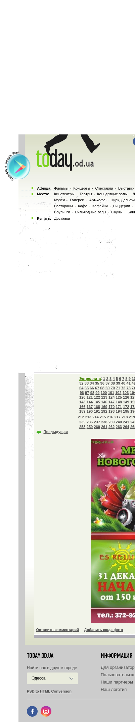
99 (97, 393)
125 (119, 397)
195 (126, 411)
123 (104, 397)
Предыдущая (56, 432)
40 (123, 383)
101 (111, 393)
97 (87, 393)
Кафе (82, 206)
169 (104, 407)
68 (102, 388)
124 (111, 397)
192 (104, 411)
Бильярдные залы (90, 212)
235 (82, 422)
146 (104, 402)
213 (88, 417)
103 (126, 393)
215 (103, 417)
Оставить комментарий (57, 630)
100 (104, 393)
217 (117, 417)
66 (92, 388)
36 (102, 383)
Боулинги (62, 212)
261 (104, 427)
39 (118, 383)
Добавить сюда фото (103, 630)
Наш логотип (114, 689)
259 (90, 427)
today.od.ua (40, 655)
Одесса (38, 678)
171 (119, 407)
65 (87, 388)
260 (97, 427)
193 (111, 411)
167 (90, 407)
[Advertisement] (67, 67)
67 (97, 388)
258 (82, 427)
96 (82, 393)
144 (90, 402)
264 (126, 427)
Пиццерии (121, 206)
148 (119, 402)
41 (129, 383)
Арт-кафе (97, 200)
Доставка (62, 218)
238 (104, 422)
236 (90, 422)
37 (107, 383)
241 (126, 422)
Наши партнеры (117, 682)
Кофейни (100, 206)
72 (123, 388)
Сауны (117, 212)
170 (111, 407)
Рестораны (63, 206)
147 (111, 402)
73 (129, 388)
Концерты (81, 188)
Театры (86, 194)
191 (97, 411)
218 (125, 417)
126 (126, 397)
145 (97, 402)
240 (119, 422)
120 (82, 397)
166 (82, 407)
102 (118, 393)
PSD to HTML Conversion (49, 691)
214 (95, 417)
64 (81, 388)
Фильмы (61, 188)
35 (97, 383)
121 (90, 397)
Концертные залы (112, 194)
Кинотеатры (64, 194)
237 (97, 422)
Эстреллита (90, 379)
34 (92, 383)
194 (119, 411)
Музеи (59, 200)
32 (81, 383)
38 (113, 383)
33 (87, 383)
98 (92, 393)
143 (82, 402)
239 (111, 422)
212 (81, 417)
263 (119, 427)
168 (97, 407)
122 (97, 397)
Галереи (77, 200)
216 (110, 417)
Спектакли (104, 188)
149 (126, 402)
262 (111, 427)
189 (82, 411)
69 (107, 388)
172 (126, 407)
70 (113, 388)
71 (118, 388)
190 (90, 411)
